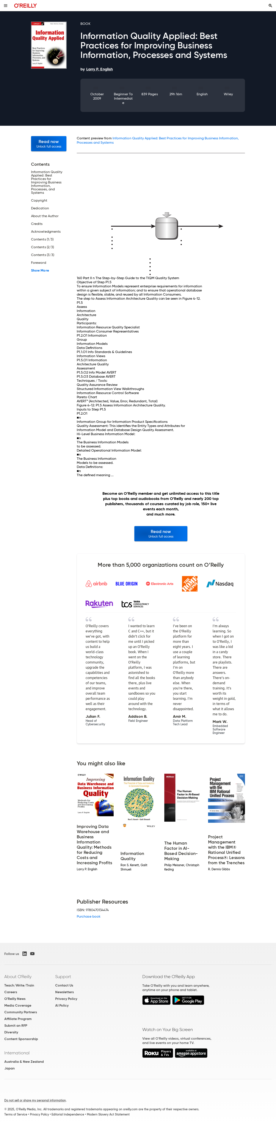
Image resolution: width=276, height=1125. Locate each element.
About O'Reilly (17, 976)
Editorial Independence (68, 1114)
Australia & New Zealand (24, 1061)
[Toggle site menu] (5, 5)
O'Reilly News (14, 998)
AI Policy (62, 1005)
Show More (40, 270)
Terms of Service (15, 1114)
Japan (9, 1068)
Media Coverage (17, 1005)
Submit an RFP (15, 1025)
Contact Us (64, 985)
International (17, 1052)
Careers (10, 992)
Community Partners (20, 1012)
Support (63, 976)
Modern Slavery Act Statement (108, 1114)
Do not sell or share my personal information (35, 1100)
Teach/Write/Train (19, 985)
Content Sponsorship (21, 1039)
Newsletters (64, 992)
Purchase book (88, 916)
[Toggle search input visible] (270, 5)
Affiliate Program (18, 1019)
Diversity (11, 1032)
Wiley (228, 94)
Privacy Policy (66, 998)
